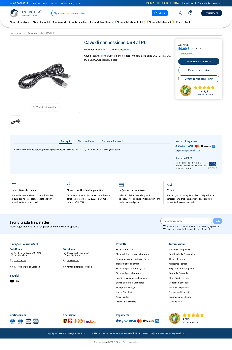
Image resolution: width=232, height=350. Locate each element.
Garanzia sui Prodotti (179, 292)
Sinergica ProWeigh (125, 287)
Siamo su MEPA (183, 158)
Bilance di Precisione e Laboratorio (133, 254)
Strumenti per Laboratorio (128, 273)
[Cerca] (109, 13)
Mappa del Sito (178, 333)
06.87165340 (73, 260)
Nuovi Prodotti (123, 297)
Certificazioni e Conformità (182, 254)
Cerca (162, 13)
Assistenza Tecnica (178, 263)
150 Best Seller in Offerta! (162, 3)
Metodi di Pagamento (179, 287)
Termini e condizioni (130, 342)
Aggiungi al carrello (199, 61)
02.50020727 (20, 3)
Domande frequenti (112, 141)
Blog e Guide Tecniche (179, 278)
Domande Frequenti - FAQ (199, 78)
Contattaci (212, 13)
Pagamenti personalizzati (187, 150)
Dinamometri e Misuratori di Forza (132, 259)
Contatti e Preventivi (178, 273)
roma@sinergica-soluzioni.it (80, 266)
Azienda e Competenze (180, 249)
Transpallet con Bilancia (127, 263)
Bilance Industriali (124, 249)
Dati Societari (175, 301)
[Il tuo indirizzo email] (186, 221)
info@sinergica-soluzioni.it (27, 266)
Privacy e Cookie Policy (180, 297)
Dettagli (65, 141)
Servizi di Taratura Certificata (130, 282)
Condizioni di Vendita (179, 282)
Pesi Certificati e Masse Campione (132, 278)
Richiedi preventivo (198, 70)
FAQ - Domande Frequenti (181, 268)
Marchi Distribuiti (124, 292)
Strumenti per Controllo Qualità (131, 268)
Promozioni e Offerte (126, 301)
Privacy (205, 226)
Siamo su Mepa (86, 141)
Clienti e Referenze (178, 259)
